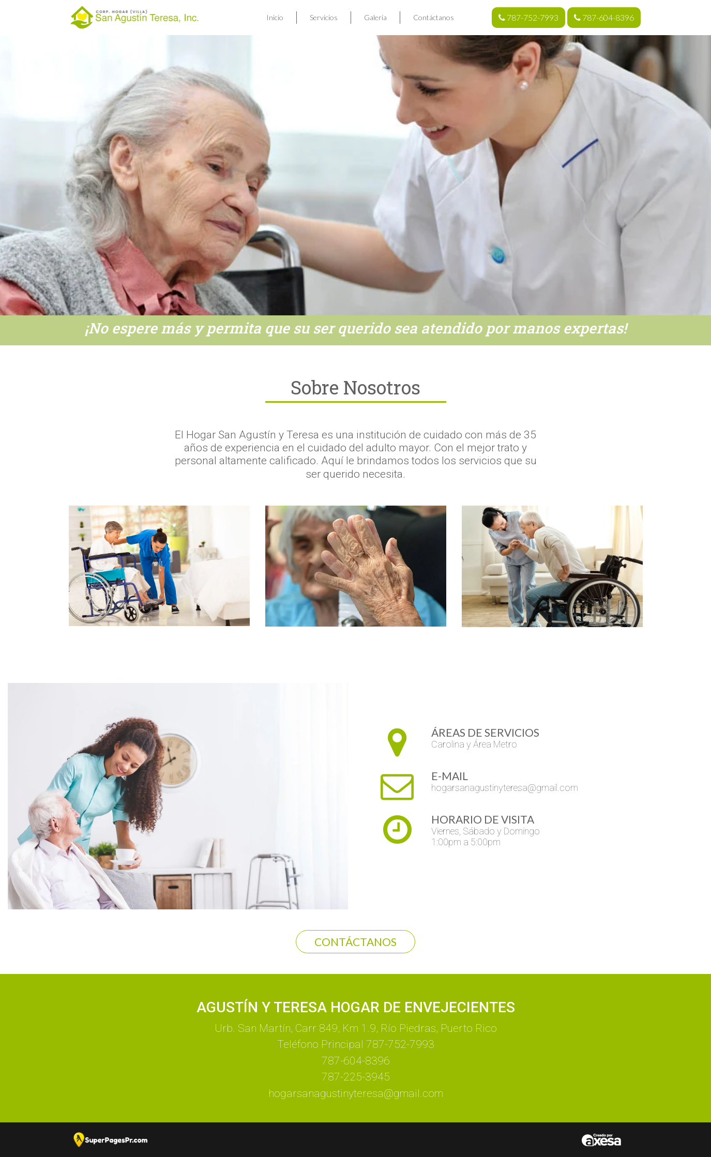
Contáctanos (433, 17)
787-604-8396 (604, 17)
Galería (375, 17)
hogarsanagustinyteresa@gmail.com (504, 787)
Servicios (324, 17)
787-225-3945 (356, 1077)
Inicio (274, 17)
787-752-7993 (528, 17)
